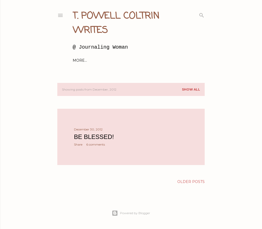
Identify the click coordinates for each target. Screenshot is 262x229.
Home (79, 60)
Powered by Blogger (131, 213)
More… (180, 60)
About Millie (156, 60)
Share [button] (78, 144)
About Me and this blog (114, 60)
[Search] (202, 14)
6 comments (95, 144)
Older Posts (191, 181)
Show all (191, 89)
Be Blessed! (94, 136)
